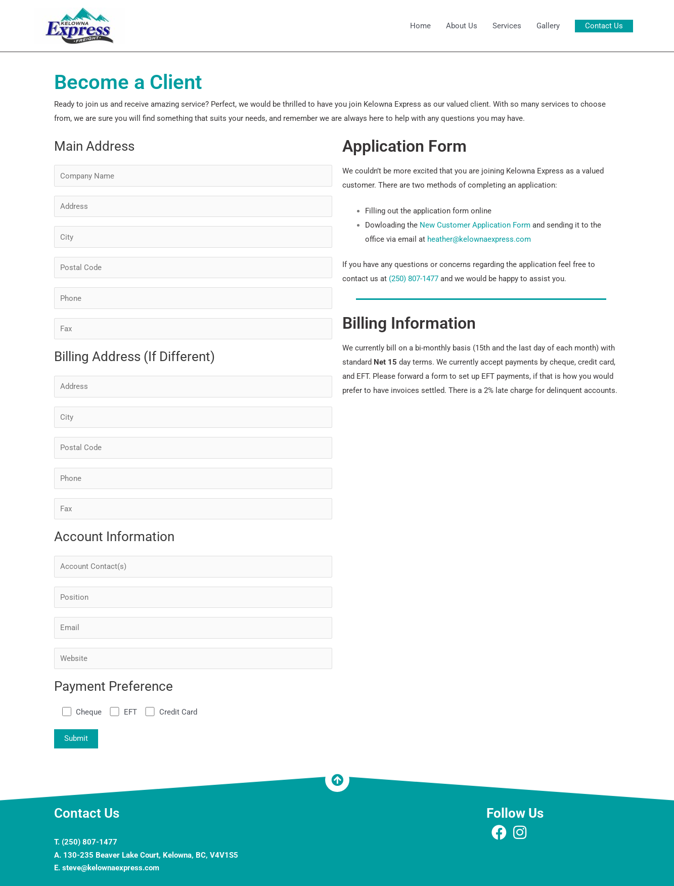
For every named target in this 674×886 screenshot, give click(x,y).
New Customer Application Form (475, 225)
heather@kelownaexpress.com (479, 239)
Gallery (548, 25)
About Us (461, 25)
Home (420, 25)
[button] (604, 26)
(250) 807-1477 (413, 278)
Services (506, 25)
